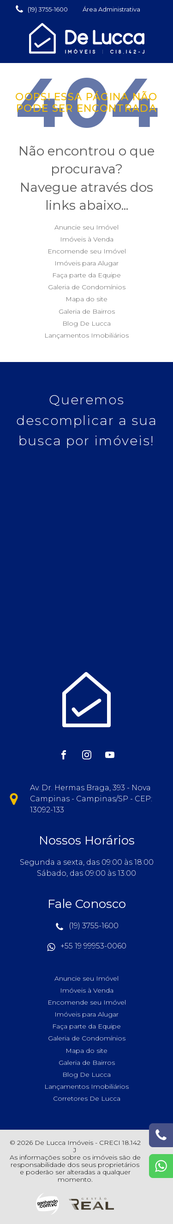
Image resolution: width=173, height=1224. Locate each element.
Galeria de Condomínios (86, 287)
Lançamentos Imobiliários (86, 335)
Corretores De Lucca (86, 1098)
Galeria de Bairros (87, 311)
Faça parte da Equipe (86, 275)
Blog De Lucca (86, 323)
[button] (41, 9)
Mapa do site (86, 299)
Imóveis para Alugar (86, 263)
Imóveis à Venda (86, 239)
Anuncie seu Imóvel (86, 227)
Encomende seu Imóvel (87, 251)
